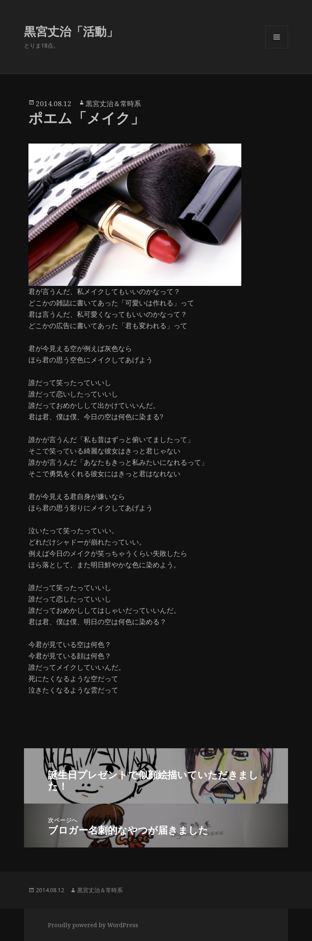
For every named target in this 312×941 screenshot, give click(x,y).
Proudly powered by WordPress (93, 925)
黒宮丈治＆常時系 (113, 103)
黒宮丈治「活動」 (71, 31)
